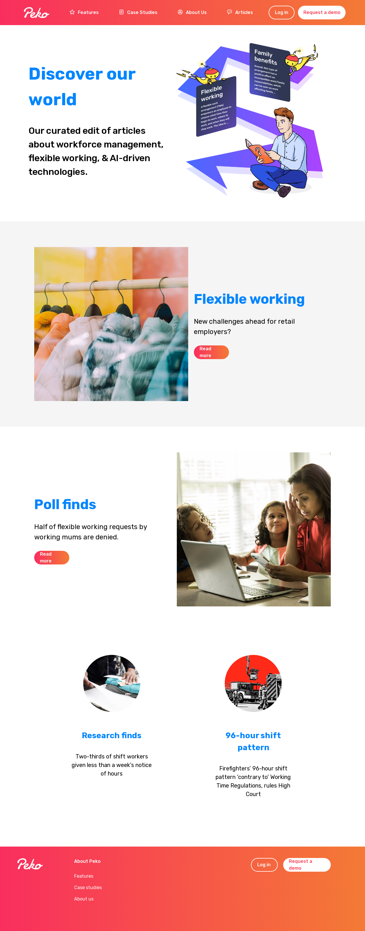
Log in (281, 12)
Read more (205, 352)
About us (84, 899)
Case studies (88, 887)
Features (83, 876)
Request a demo (321, 12)
